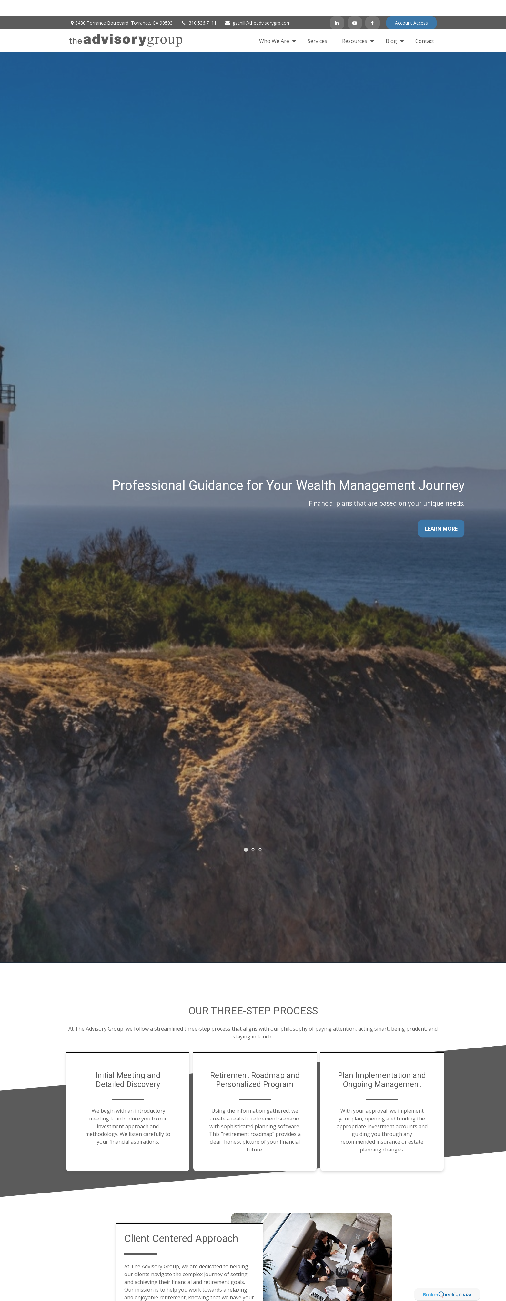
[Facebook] (372, 6)
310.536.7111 (199, 7)
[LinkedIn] (337, 6)
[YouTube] (355, 6)
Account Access (411, 7)
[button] (276, 24)
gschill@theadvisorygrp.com (258, 7)
